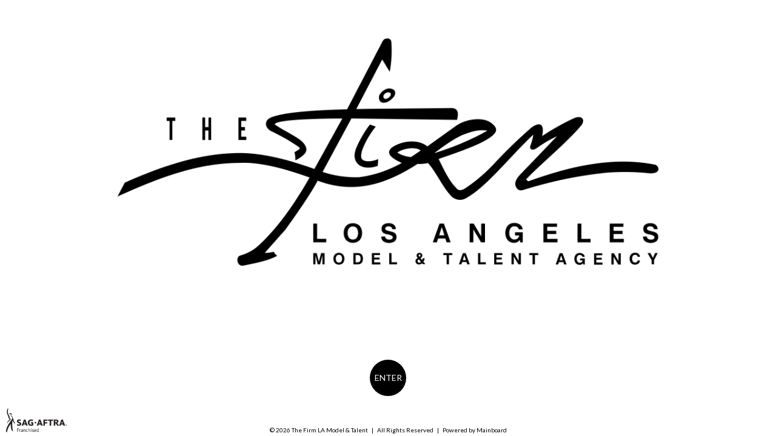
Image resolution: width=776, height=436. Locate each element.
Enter (388, 377)
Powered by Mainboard (475, 430)
